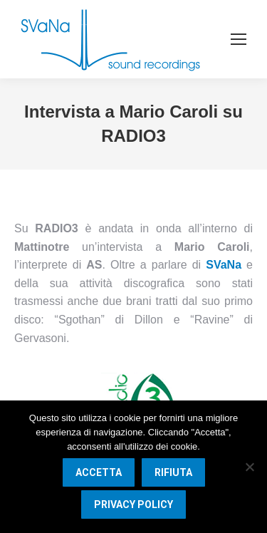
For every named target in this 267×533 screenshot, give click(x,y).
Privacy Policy (133, 504)
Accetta (98, 472)
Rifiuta (173, 472)
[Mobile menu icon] (238, 39)
